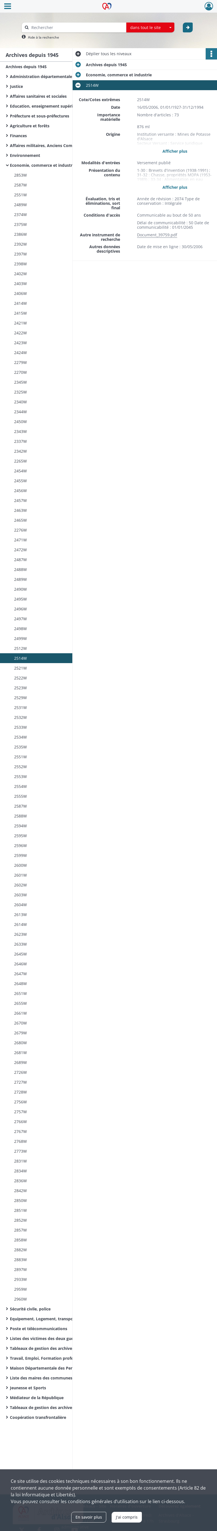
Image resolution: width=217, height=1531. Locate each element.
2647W (20, 973)
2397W (20, 254)
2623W (20, 934)
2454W (20, 471)
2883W (20, 1259)
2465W (20, 520)
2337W (20, 441)
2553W (20, 776)
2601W (20, 875)
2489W (20, 204)
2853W (20, 175)
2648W (20, 983)
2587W (20, 185)
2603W (20, 894)
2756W (20, 1102)
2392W (20, 244)
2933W (20, 1279)
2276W (20, 530)
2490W (20, 589)
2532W (20, 717)
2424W (20, 352)
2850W (20, 1200)
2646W (20, 963)
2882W (20, 1249)
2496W (20, 609)
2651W (20, 993)
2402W (20, 273)
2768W (20, 1141)
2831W (20, 1161)
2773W (20, 1151)
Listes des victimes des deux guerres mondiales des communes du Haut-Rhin (66, 1338)
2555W (20, 796)
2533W (20, 727)
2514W (20, 658)
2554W (20, 786)
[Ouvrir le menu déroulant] (7, 6)
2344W (20, 411)
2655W (20, 1003)
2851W (20, 1210)
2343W (20, 431)
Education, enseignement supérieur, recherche (55, 106)
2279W (20, 362)
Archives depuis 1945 (26, 66)
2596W (20, 845)
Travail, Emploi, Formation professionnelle (51, 1358)
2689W (20, 1062)
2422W (20, 332)
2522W (20, 678)
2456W (20, 490)
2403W (20, 283)
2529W (20, 697)
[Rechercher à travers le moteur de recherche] (76, 27)
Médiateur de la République (37, 1397)
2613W (20, 914)
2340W (20, 402)
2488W (20, 569)
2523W (20, 687)
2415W (20, 313)
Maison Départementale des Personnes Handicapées (61, 1368)
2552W (20, 766)
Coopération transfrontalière (38, 1417)
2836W (20, 1180)
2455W (20, 480)
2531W (20, 707)
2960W (20, 1299)
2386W (20, 234)
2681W (20, 1052)
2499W (20, 638)
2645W (20, 954)
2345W (20, 382)
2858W (20, 1240)
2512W (20, 648)
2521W (20, 668)
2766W (20, 1121)
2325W (20, 392)
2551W (20, 194)
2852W (20, 1220)
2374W (20, 214)
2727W (20, 1082)
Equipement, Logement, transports (44, 1318)
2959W (20, 1289)
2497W (20, 618)
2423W (20, 342)
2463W (20, 510)
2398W (20, 263)
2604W (20, 904)
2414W (20, 303)
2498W (20, 628)
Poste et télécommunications (38, 1328)
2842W (20, 1190)
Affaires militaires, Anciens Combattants (49, 145)
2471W (20, 540)
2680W (20, 1042)
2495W (20, 599)
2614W (20, 924)
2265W (20, 461)
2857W (20, 1230)
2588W (20, 816)
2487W (20, 559)
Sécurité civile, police (30, 1309)
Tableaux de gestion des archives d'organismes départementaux (66, 1407)
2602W (20, 885)
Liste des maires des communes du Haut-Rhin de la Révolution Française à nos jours (66, 1378)
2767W (20, 1131)
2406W (20, 293)
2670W (20, 1023)
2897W (20, 1269)
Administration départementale (41, 76)
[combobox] (150, 28)
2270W (20, 372)
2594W (20, 825)
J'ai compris (127, 1517)
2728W (20, 1092)
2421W (20, 323)
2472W (20, 549)
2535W (20, 747)
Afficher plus (174, 151)
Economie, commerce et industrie (43, 165)
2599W (20, 855)
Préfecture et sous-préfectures (39, 116)
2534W (20, 737)
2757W (20, 1111)
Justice (16, 86)
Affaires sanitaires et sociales (38, 96)
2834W (20, 1171)
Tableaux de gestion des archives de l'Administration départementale (66, 1348)
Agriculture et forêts (29, 125)
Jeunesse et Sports (28, 1387)
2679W (20, 1033)
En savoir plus (88, 1517)
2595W (20, 835)
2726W (20, 1072)
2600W (20, 865)
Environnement (25, 155)
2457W (20, 500)
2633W (20, 944)
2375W (20, 224)
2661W (20, 1013)
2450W (20, 421)
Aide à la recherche (43, 37)
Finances (18, 135)
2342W (20, 451)
